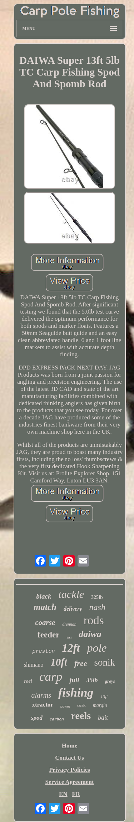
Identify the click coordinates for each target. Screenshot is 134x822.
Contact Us (69, 757)
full (74, 680)
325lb (97, 597)
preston (43, 651)
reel (28, 681)
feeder (48, 634)
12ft (71, 648)
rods (94, 620)
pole (96, 647)
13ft (104, 696)
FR (76, 794)
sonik (104, 662)
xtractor (42, 704)
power (65, 706)
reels (81, 715)
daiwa (90, 634)
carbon (57, 719)
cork (81, 705)
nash (97, 607)
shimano (33, 665)
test (68, 638)
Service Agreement (69, 782)
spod (37, 717)
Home (69, 745)
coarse (45, 622)
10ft (58, 662)
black (43, 596)
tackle (71, 594)
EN (63, 794)
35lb (92, 680)
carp (50, 677)
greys (110, 681)
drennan (69, 624)
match (45, 607)
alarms (41, 695)
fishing (75, 692)
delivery (73, 609)
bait (103, 717)
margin (100, 705)
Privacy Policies (69, 769)
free (80, 663)
